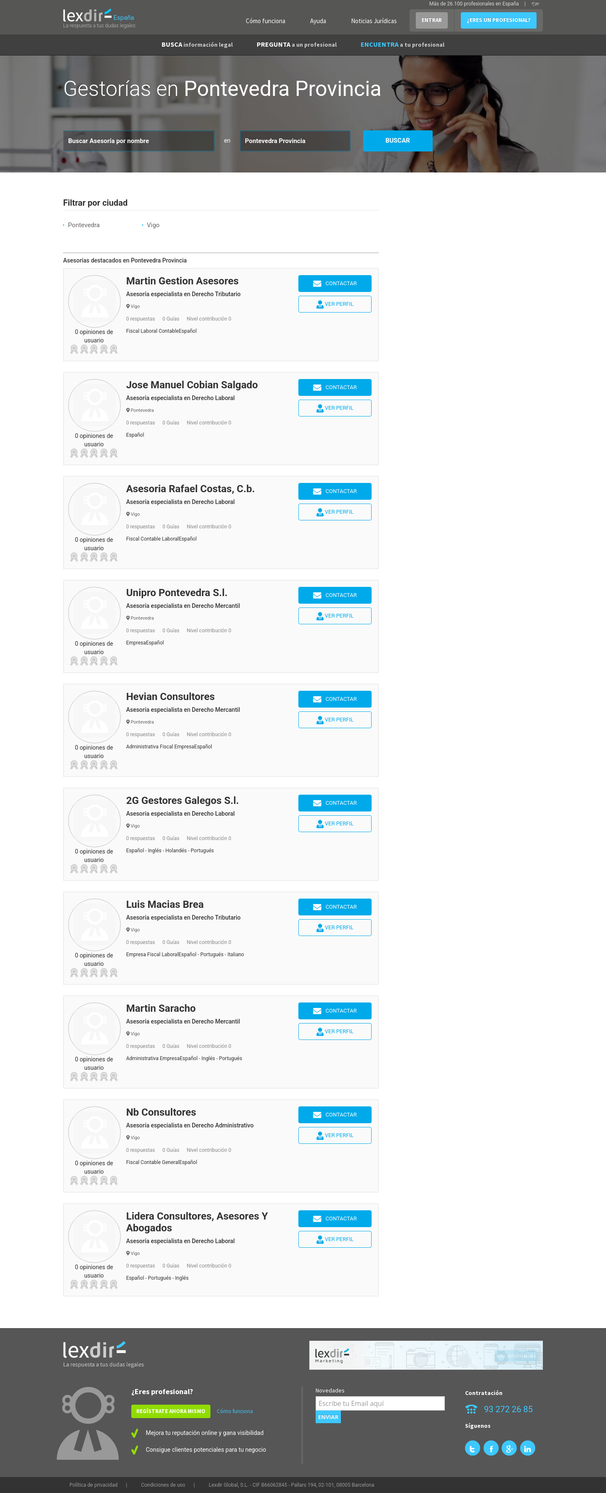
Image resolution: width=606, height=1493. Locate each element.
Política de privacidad (93, 1485)
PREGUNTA (297, 44)
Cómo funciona (265, 21)
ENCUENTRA (402, 44)
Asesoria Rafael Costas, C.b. (190, 489)
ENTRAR (432, 20)
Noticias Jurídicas (374, 21)
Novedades (330, 1390)
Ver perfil (335, 304)
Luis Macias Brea (165, 904)
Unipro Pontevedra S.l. (177, 593)
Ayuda (318, 21)
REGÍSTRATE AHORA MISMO (170, 1411)
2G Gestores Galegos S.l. (182, 800)
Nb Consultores (161, 1112)
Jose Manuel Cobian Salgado (192, 385)
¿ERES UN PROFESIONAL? (499, 20)
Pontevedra (84, 225)
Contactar (335, 284)
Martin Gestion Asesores (182, 281)
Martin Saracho (161, 1008)
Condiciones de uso (163, 1485)
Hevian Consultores (170, 697)
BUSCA (197, 44)
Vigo (153, 225)
